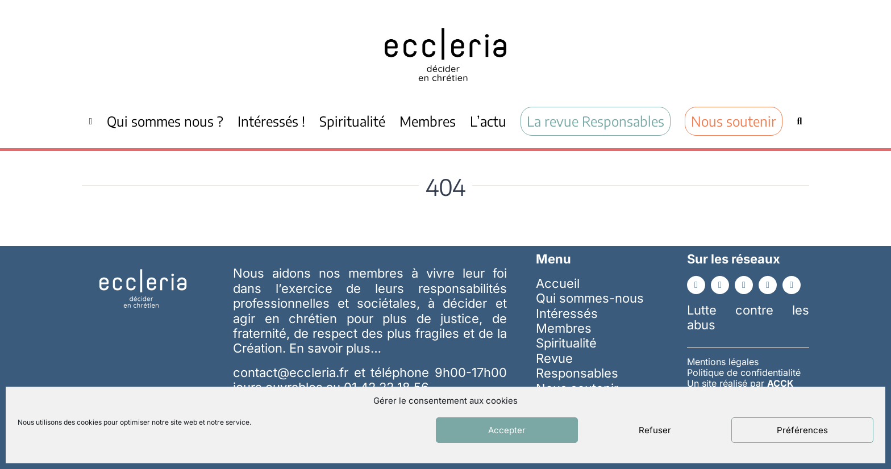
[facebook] (696, 285)
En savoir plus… (335, 348)
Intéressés (567, 313)
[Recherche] (799, 121)
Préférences (802, 430)
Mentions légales (723, 361)
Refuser (655, 430)
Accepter (507, 430)
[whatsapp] (791, 285)
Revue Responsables (577, 365)
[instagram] (768, 285)
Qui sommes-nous (590, 298)
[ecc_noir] (445, 17)
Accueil (558, 283)
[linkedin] (720, 285)
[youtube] (744, 285)
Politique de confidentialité (744, 372)
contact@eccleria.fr (293, 372)
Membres (564, 328)
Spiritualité (566, 343)
